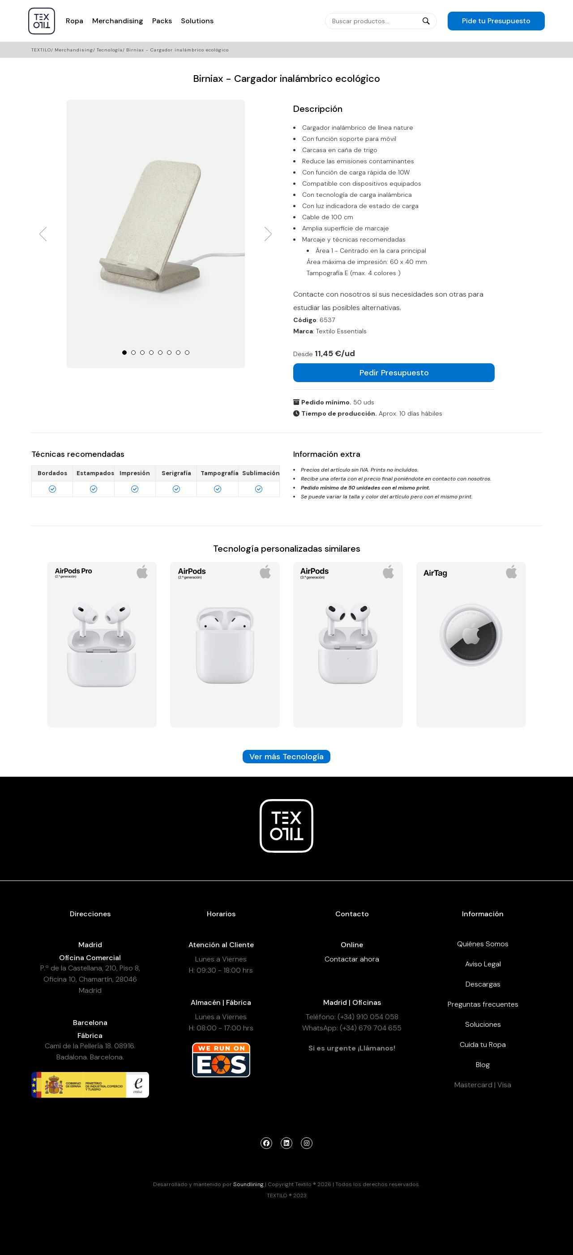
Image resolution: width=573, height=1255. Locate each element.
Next (268, 234)
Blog (483, 1064)
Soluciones (483, 1024)
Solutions (197, 21)
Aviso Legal (483, 964)
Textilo (41, 50)
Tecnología (110, 50)
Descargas (483, 984)
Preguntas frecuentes (483, 1004)
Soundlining (248, 1184)
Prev (43, 234)
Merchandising (117, 21)
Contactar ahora (352, 959)
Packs (162, 21)
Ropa (74, 21)
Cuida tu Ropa (483, 1044)
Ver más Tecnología (286, 756)
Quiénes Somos (483, 944)
